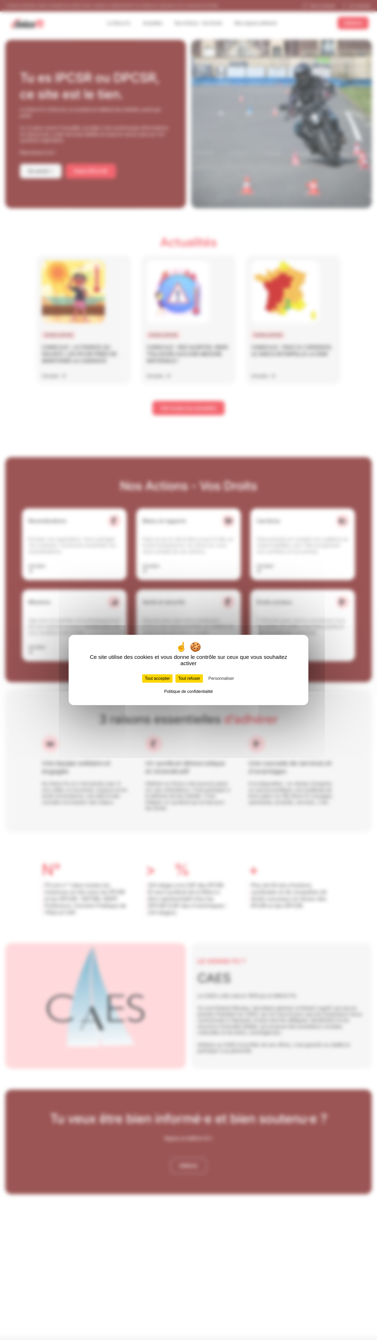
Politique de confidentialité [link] (188, 691)
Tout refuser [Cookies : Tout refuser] (189, 678)
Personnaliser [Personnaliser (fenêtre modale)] (221, 678)
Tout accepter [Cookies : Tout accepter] (157, 678)
